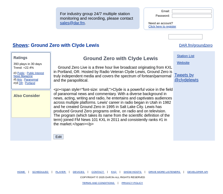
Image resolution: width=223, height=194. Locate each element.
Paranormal (31, 79)
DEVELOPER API (197, 171)
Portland (30, 83)
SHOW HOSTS (133, 171)
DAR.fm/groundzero (195, 45)
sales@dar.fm (72, 22)
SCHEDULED (40, 171)
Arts (19, 79)
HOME (21, 171)
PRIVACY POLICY (132, 182)
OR (21, 83)
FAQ (114, 171)
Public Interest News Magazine (28, 75)
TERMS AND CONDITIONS (98, 182)
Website (183, 63)
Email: (165, 11)
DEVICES (79, 171)
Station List (185, 56)
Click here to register (162, 26)
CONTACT (98, 171)
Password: (163, 15)
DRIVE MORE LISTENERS (164, 171)
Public (21, 73)
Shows (20, 45)
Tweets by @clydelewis (186, 77)
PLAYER (61, 171)
